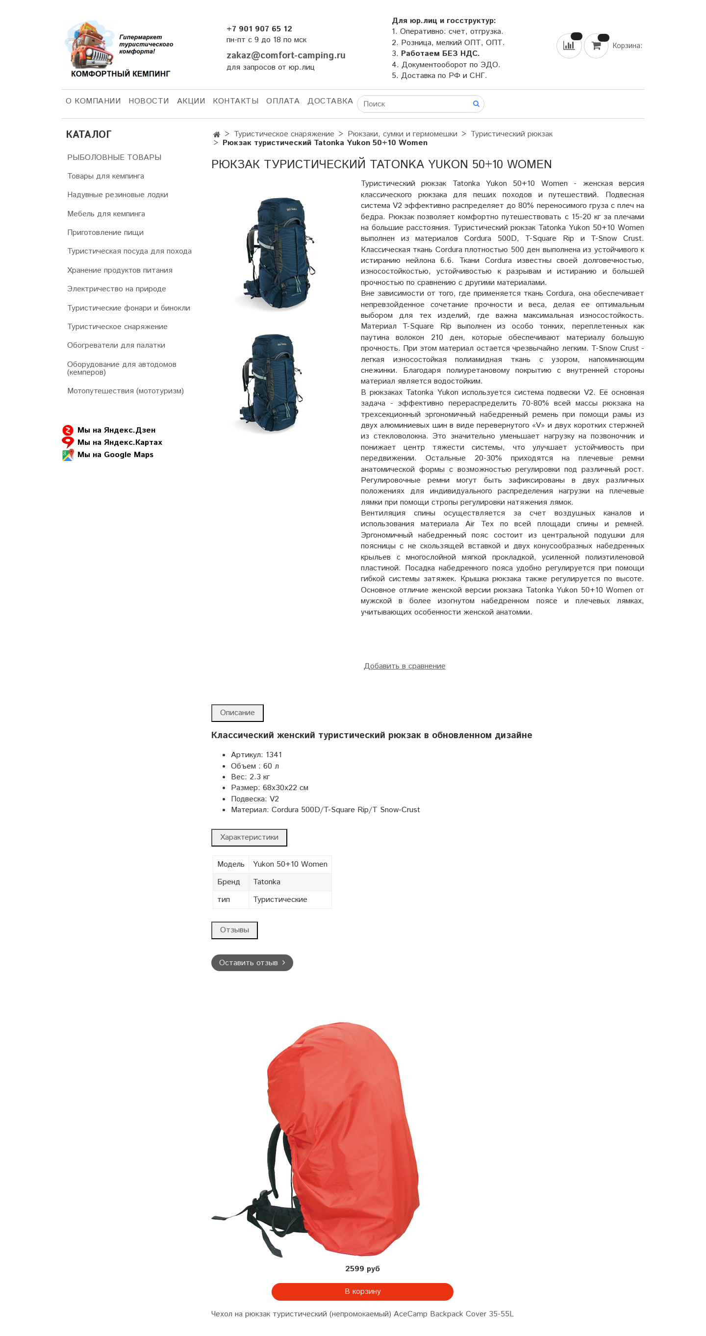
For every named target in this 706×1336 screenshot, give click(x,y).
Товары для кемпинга (105, 176)
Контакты (235, 101)
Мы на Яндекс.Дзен (108, 430)
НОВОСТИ (148, 101)
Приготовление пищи (105, 232)
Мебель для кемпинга (106, 214)
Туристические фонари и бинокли (128, 308)
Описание (237, 713)
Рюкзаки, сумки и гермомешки (402, 134)
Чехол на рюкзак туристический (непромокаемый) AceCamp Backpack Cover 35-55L (362, 1314)
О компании (93, 101)
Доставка (330, 101)
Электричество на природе (116, 289)
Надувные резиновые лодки (117, 195)
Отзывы (234, 930)
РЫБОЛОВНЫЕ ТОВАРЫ (114, 157)
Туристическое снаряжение (284, 134)
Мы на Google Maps (107, 455)
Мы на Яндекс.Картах (112, 443)
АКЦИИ (191, 101)
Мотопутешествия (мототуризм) (125, 391)
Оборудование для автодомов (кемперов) (121, 368)
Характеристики (249, 837)
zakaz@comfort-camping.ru (286, 55)
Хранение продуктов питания (120, 270)
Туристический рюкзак (512, 134)
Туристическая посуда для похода (129, 251)
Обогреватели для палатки (116, 345)
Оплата (283, 101)
